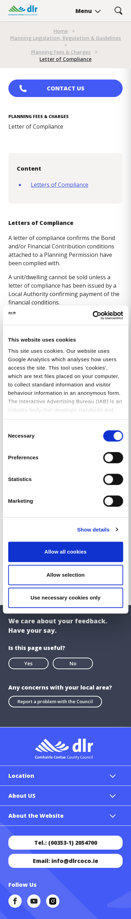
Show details (93, 530)
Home (60, 31)
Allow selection (65, 575)
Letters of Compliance (59, 184)
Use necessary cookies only (65, 598)
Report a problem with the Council (55, 701)
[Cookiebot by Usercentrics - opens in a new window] (93, 315)
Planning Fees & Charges (60, 52)
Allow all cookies (65, 552)
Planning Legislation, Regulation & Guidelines (65, 38)
